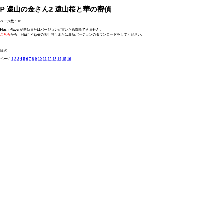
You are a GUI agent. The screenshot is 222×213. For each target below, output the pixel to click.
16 (69, 59)
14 (59, 59)
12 (50, 59)
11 (45, 59)
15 (64, 59)
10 (40, 59)
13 (55, 59)
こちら (5, 34)
